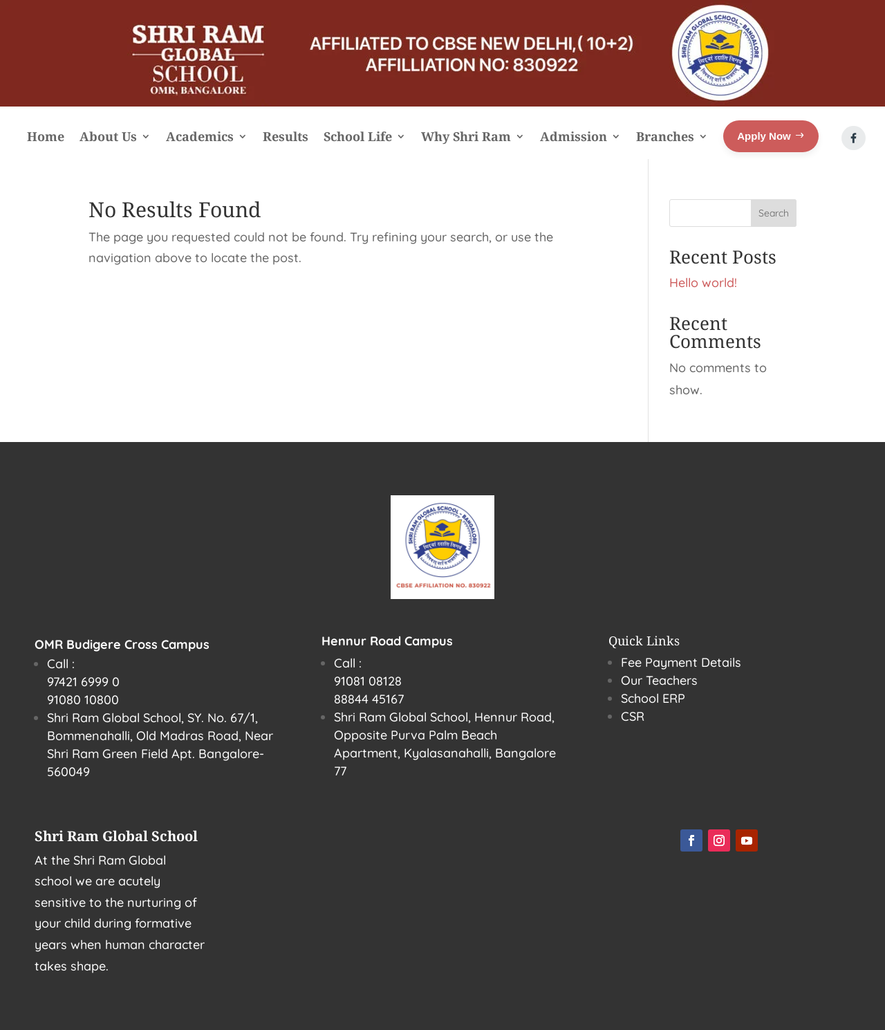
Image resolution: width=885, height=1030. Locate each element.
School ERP (653, 698)
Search (773, 213)
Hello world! (703, 283)
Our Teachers (659, 680)
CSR (632, 716)
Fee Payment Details (681, 662)
